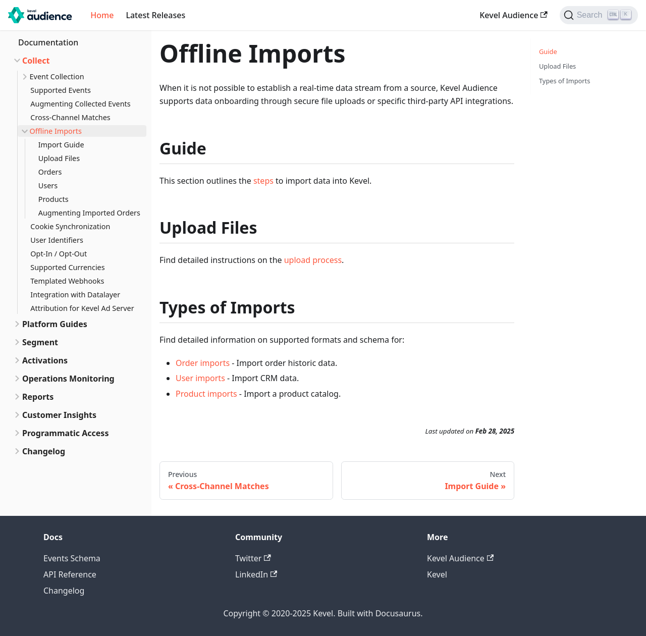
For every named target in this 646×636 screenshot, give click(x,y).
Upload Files (59, 158)
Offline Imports (56, 131)
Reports (37, 396)
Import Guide (61, 144)
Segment (40, 342)
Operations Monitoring (68, 378)
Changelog (43, 451)
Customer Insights (59, 414)
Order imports (203, 362)
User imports (200, 378)
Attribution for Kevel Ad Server (82, 308)
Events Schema (71, 558)
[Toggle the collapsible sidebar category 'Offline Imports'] (24, 131)
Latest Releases (155, 15)
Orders (50, 172)
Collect (36, 60)
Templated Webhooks (67, 281)
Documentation (48, 42)
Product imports (206, 393)
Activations (45, 360)
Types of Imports (564, 80)
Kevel (437, 574)
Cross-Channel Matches (70, 117)
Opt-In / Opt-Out (58, 253)
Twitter (253, 558)
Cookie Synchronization (70, 226)
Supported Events (60, 90)
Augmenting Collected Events (80, 104)
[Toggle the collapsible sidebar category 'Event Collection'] (24, 76)
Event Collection (57, 76)
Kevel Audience (513, 15)
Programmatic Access (65, 433)
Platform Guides (54, 324)
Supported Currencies (67, 267)
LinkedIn (256, 574)
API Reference (69, 574)
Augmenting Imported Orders (89, 213)
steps (263, 180)
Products (53, 199)
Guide (548, 51)
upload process (313, 260)
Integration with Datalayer (75, 294)
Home (102, 15)
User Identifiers (56, 240)
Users (48, 185)
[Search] (599, 15)
